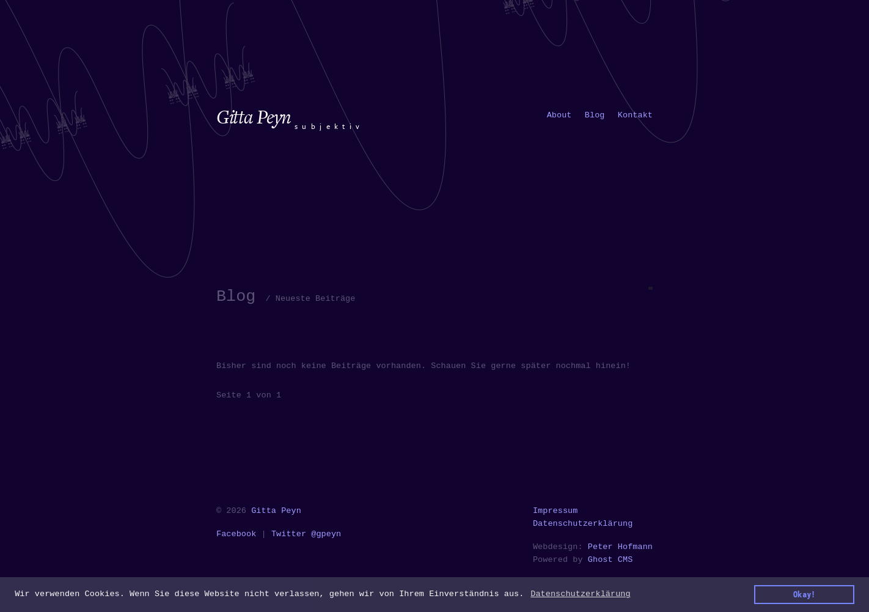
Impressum (555, 510)
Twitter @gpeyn (306, 534)
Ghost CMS (610, 559)
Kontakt (635, 115)
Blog (595, 115)
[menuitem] (559, 115)
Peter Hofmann (620, 546)
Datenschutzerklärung (582, 523)
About (559, 115)
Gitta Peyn (276, 510)
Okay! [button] (804, 594)
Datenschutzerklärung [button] (580, 594)
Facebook (236, 534)
